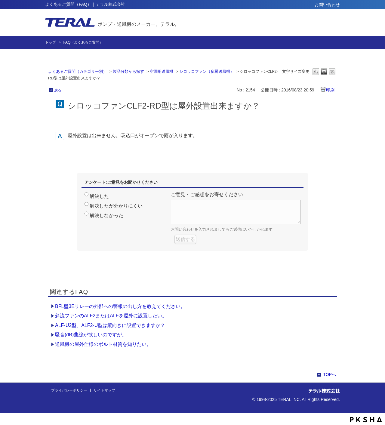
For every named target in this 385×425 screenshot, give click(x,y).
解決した (99, 196)
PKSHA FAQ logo (366, 419)
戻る (57, 90)
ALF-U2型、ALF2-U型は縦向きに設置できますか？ (110, 325)
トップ (50, 42)
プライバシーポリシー (69, 390)
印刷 (330, 90)
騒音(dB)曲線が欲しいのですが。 (91, 334)
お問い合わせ (327, 4)
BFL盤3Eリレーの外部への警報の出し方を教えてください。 (120, 306)
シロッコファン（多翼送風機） (206, 71)
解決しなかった (106, 215)
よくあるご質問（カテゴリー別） (77, 71)
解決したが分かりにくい (116, 205)
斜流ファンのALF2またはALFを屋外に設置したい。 (111, 315)
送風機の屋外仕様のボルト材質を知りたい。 (103, 344)
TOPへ (329, 374)
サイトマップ (104, 390)
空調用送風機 (161, 71)
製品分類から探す (128, 71)
